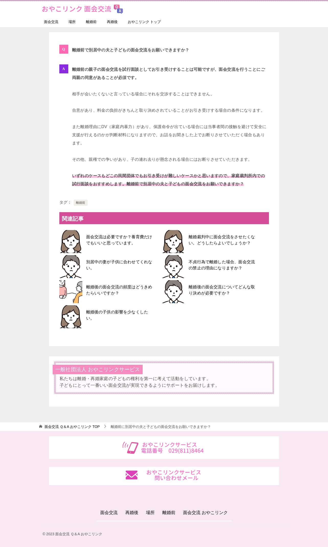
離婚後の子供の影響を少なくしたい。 (117, 315)
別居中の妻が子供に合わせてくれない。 (119, 265)
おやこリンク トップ (144, 22)
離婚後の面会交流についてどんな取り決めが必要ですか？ (221, 290)
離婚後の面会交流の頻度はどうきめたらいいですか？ (119, 290)
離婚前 (91, 22)
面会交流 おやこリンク (205, 512)
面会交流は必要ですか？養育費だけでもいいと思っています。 (119, 240)
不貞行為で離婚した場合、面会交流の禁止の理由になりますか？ (221, 265)
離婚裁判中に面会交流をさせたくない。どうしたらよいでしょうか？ (221, 240)
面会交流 (51, 22)
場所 (72, 22)
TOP (72, 427)
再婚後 (112, 22)
